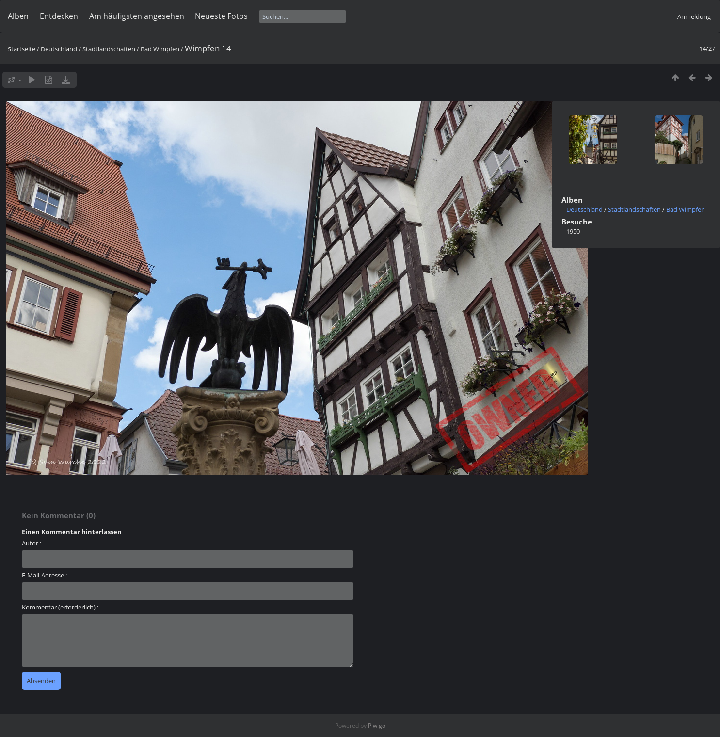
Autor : (31, 543)
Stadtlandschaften (108, 49)
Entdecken (59, 16)
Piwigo (376, 725)
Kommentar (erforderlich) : (60, 607)
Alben (18, 16)
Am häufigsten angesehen (136, 16)
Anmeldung (694, 16)
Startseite (21, 49)
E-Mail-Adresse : (44, 575)
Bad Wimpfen (160, 49)
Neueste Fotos (221, 16)
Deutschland (59, 49)
